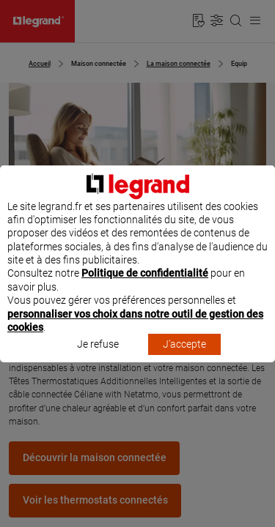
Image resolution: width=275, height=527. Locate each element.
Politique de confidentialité (144, 287)
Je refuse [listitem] (98, 358)
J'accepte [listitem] (184, 358)
